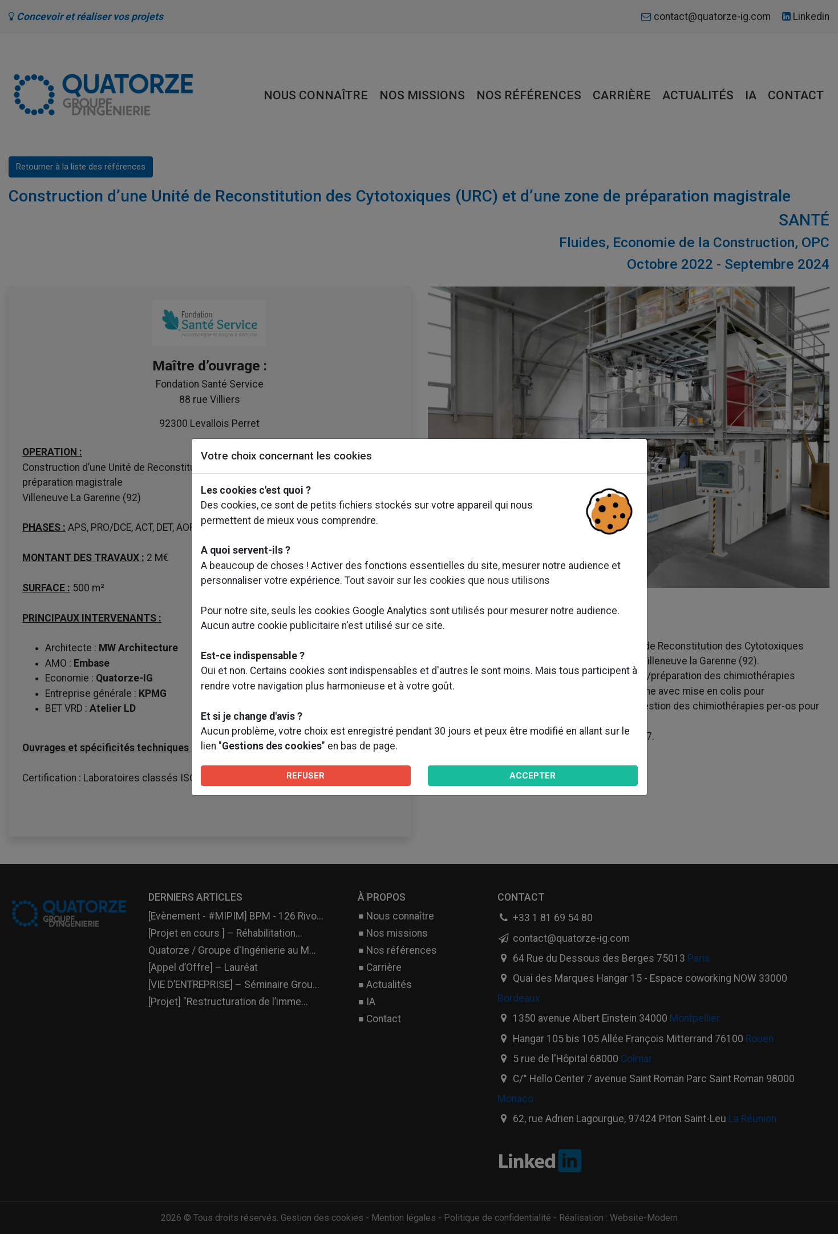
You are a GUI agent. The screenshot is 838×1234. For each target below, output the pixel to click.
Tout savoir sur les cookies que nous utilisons (447, 580)
